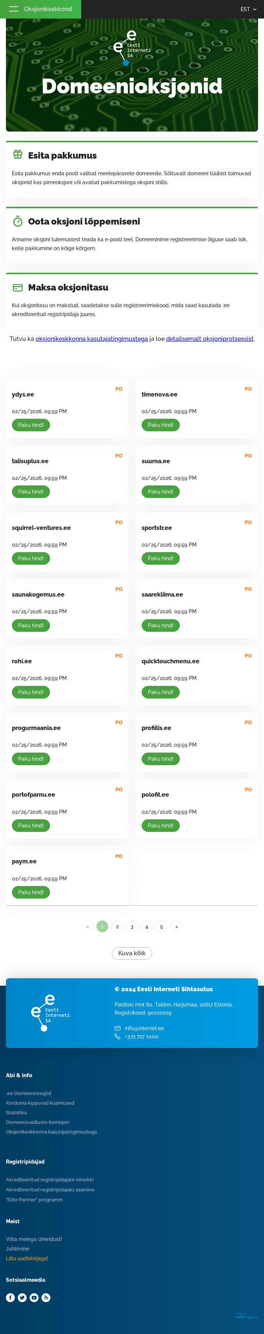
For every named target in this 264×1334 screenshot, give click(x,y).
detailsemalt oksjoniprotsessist (210, 338)
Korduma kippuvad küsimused (40, 1103)
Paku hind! (31, 425)
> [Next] (176, 926)
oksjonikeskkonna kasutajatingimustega (92, 338)
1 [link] (102, 926)
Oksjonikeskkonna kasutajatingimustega (51, 1132)
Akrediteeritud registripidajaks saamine (50, 1189)
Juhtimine (17, 1249)
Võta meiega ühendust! (34, 1239)
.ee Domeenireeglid (28, 1093)
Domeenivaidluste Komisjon (37, 1122)
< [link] (87, 926)
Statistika (16, 1112)
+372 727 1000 (141, 1036)
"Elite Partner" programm (34, 1199)
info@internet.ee (144, 1028)
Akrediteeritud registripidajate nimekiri (50, 1179)
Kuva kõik (132, 953)
